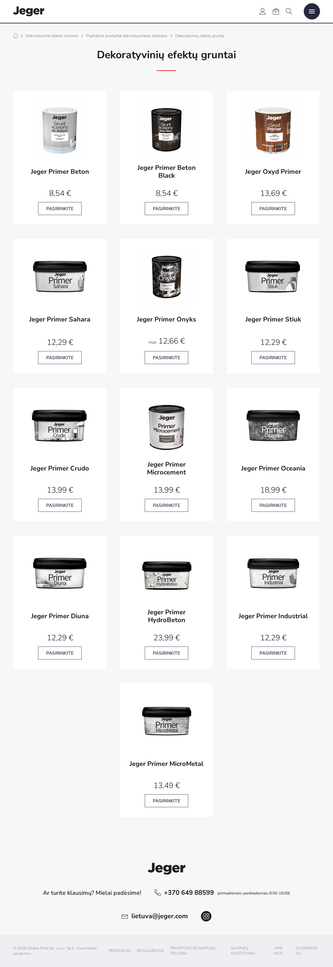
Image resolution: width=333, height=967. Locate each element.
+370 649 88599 (227, 892)
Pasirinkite (59, 209)
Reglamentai (150, 950)
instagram (206, 916)
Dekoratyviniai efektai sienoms (52, 35)
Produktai (119, 950)
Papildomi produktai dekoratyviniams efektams (126, 35)
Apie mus (278, 951)
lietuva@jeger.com (159, 916)
